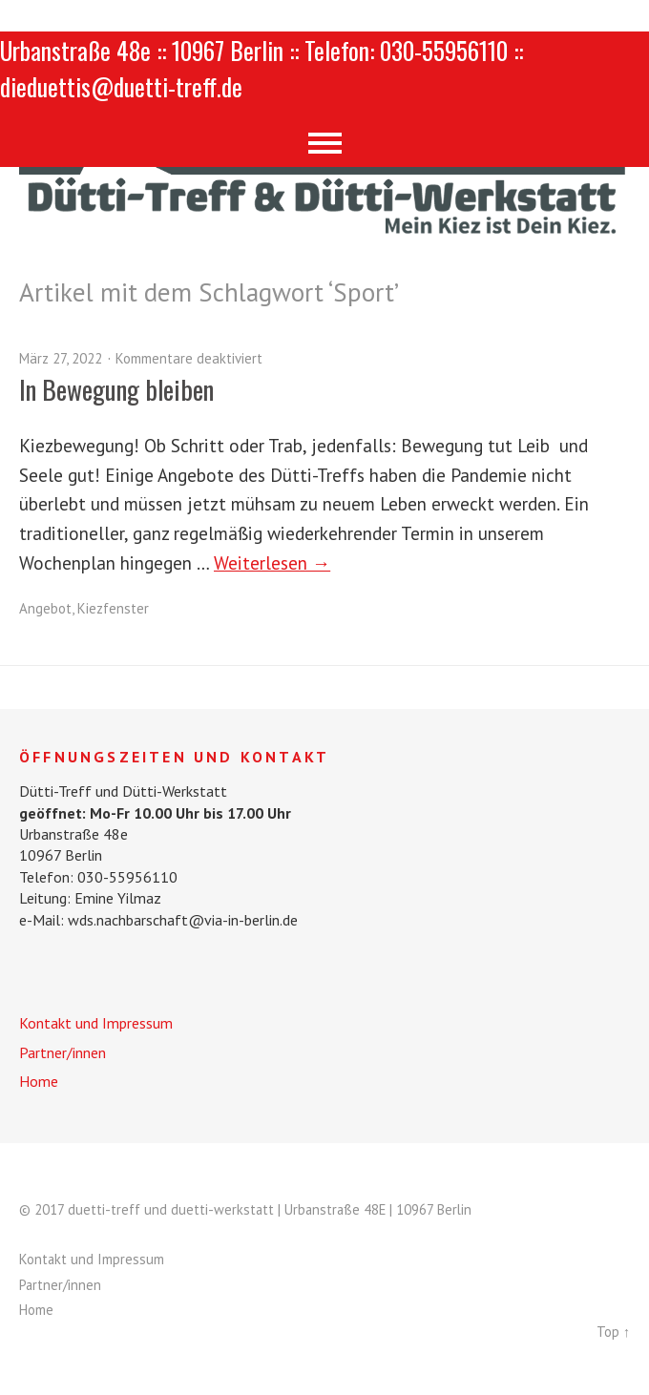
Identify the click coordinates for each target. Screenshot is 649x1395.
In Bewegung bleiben (116, 389)
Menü (325, 143)
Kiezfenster (113, 608)
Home (38, 1081)
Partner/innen (62, 1052)
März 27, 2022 (60, 358)
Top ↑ (613, 1331)
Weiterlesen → (272, 562)
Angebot (45, 608)
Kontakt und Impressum (96, 1022)
